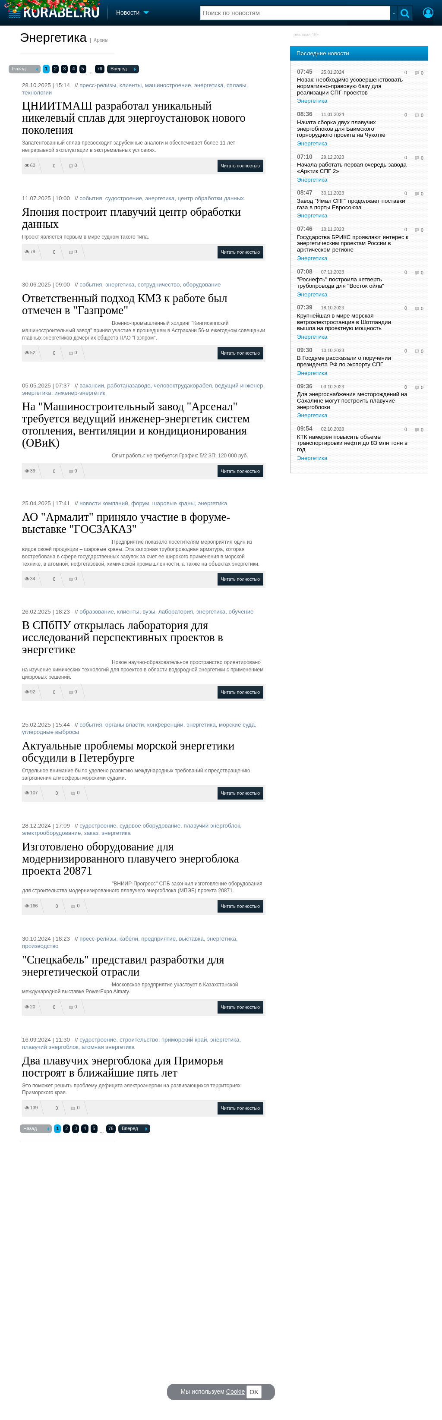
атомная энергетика (108, 1047)
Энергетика (53, 37)
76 (99, 68)
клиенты (131, 85)
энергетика (209, 85)
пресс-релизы (97, 85)
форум (140, 503)
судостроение (123, 198)
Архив (101, 40)
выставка (191, 938)
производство (40, 946)
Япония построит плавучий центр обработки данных (131, 218)
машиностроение (168, 85)
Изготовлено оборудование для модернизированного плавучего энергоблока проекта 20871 (130, 859)
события (90, 198)
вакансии (91, 385)
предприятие (158, 938)
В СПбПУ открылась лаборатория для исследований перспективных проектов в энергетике (122, 637)
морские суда (237, 724)
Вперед (123, 69)
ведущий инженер (239, 385)
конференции (165, 724)
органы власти (124, 724)
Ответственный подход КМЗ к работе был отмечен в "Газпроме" (124, 304)
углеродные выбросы (50, 732)
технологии (37, 92)
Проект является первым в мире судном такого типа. (85, 237)
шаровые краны (173, 503)
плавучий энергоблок (212, 825)
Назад (25, 69)
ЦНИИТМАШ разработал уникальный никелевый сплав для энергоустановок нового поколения (134, 118)
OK (253, 1392)
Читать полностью (240, 165)
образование (96, 611)
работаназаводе (128, 385)
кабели (129, 938)
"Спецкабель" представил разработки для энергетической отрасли (123, 966)
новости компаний (103, 503)
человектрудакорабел (183, 385)
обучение (241, 611)
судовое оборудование (150, 825)
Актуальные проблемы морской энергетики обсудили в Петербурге (128, 752)
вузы (148, 611)
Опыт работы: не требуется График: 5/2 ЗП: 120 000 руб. (180, 456)
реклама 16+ (306, 34)
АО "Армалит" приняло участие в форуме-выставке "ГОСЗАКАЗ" (126, 523)
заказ (91, 833)
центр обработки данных (211, 198)
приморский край (184, 1039)
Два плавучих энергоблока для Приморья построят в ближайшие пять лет (123, 1067)
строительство (139, 1039)
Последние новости (323, 53)
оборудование (202, 284)
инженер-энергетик (79, 393)
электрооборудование (51, 833)
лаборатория (175, 611)
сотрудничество (159, 284)
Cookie (235, 1391)
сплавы (236, 85)
